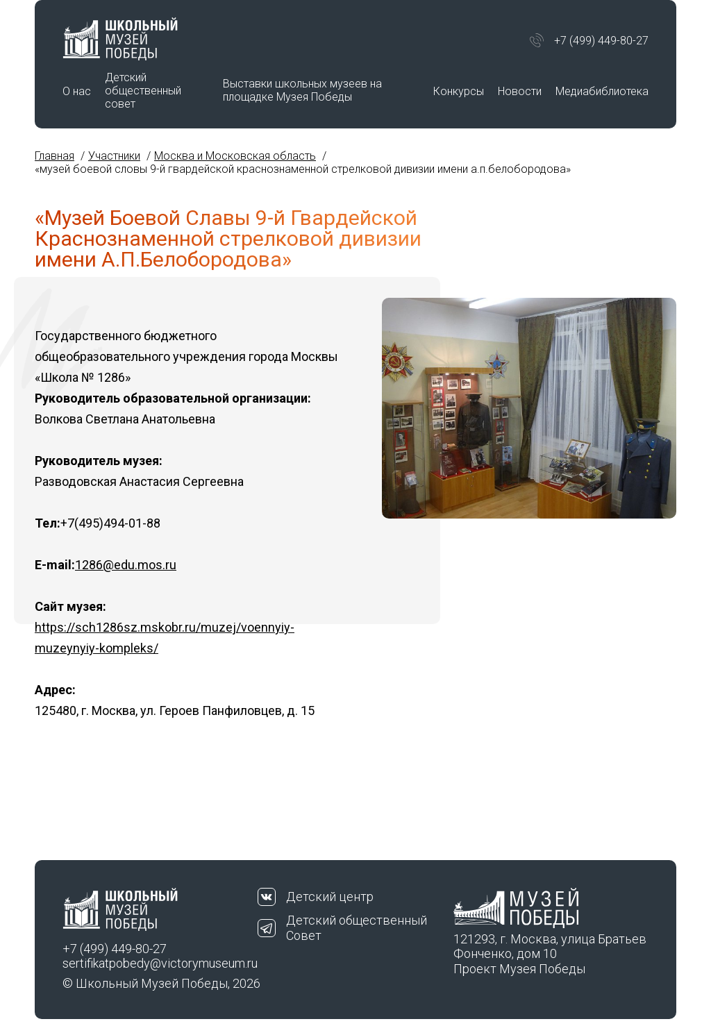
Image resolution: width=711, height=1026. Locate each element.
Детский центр (330, 896)
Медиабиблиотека (602, 91)
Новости (520, 91)
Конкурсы (458, 91)
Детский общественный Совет (356, 928)
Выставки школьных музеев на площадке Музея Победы (302, 90)
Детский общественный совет (143, 90)
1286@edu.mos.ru (125, 564)
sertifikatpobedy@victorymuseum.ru (160, 963)
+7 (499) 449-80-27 (601, 40)
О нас (76, 91)
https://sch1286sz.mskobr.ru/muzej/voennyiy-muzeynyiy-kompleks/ (164, 637)
